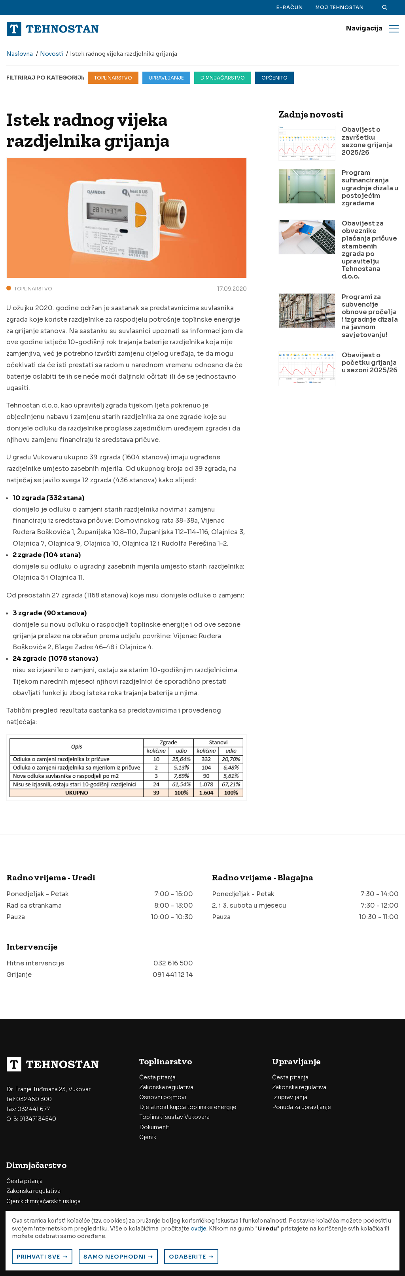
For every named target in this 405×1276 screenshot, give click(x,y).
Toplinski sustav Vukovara (174, 1117)
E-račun (289, 7)
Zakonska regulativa (166, 1087)
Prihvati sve (38, 1256)
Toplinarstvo (113, 78)
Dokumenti (154, 1127)
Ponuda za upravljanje (301, 1107)
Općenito (274, 78)
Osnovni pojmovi (162, 1097)
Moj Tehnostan (340, 7)
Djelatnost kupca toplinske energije (188, 1107)
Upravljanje (166, 78)
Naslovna (19, 53)
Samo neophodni (114, 1256)
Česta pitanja (157, 1077)
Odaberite (187, 1256)
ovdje (198, 1228)
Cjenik (147, 1137)
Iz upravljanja (289, 1097)
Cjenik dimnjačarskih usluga (43, 1201)
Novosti (51, 53)
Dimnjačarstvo (223, 78)
